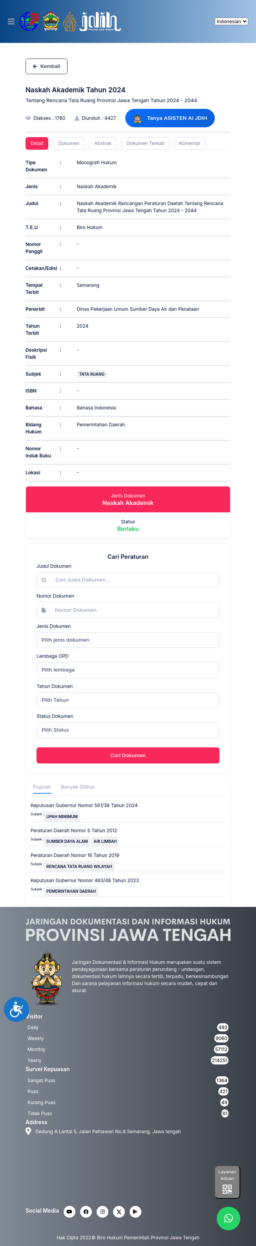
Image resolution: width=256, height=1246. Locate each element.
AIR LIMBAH (105, 841)
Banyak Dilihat (78, 787)
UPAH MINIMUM (62, 816)
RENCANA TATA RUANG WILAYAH (79, 866)
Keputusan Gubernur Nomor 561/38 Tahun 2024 (84, 805)
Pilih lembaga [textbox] (58, 669)
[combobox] (128, 640)
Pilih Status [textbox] (55, 730)
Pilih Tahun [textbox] (55, 700)
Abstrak (103, 143)
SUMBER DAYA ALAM (67, 841)
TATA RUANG (92, 374)
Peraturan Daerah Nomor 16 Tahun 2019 (75, 855)
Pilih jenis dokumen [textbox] (66, 640)
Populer (42, 787)
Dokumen (68, 143)
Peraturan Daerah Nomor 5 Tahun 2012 (74, 830)
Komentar (190, 143)
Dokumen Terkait (145, 143)
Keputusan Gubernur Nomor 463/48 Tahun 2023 (85, 880)
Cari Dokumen (127, 755)
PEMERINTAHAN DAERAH (71, 891)
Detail (37, 143)
